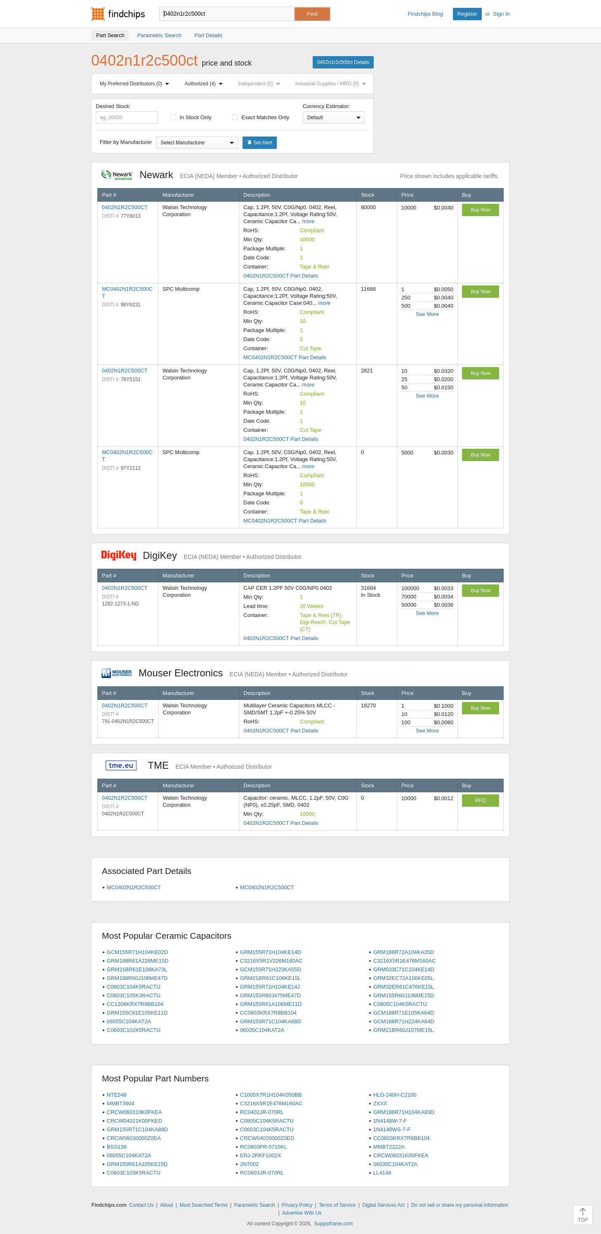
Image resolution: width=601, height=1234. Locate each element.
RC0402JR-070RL (262, 1112)
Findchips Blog (425, 14)
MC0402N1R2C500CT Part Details (284, 357)
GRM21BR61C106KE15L (270, 978)
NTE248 (117, 1095)
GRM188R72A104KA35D (403, 952)
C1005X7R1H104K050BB (271, 1095)
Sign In (501, 14)
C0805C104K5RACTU (400, 1004)
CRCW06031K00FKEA (401, 1155)
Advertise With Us (301, 1213)
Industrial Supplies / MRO (332, 83)
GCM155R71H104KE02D (137, 952)
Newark (199, 174)
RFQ (480, 800)
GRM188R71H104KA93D (403, 1112)
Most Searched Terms (203, 1205)
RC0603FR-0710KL (263, 1147)
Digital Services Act (383, 1205)
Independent (260, 83)
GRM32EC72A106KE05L (403, 978)
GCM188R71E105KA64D (403, 1013)
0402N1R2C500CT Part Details (280, 276)
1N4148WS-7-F (391, 1129)
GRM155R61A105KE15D (137, 1164)
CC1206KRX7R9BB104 (135, 1004)
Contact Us (141, 1205)
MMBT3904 (120, 1103)
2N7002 (249, 1164)
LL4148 (382, 1173)
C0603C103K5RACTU (133, 1173)
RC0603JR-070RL (262, 1173)
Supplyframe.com (333, 1224)
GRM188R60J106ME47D (137, 978)
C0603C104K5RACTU (133, 987)
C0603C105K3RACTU (133, 995)
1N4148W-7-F (390, 1121)
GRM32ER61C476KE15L (403, 987)
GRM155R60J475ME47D (270, 995)
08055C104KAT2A (129, 1021)
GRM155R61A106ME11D (271, 1004)
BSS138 (117, 1147)
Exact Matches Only (260, 117)
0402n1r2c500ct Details (343, 62)
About (166, 1205)
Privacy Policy (297, 1205)
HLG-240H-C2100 (395, 1095)
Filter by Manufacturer (126, 142)
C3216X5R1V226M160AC (271, 961)
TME (186, 765)
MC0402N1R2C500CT (134, 887)
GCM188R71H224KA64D (403, 1021)
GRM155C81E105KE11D (137, 1013)
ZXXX (380, 1103)
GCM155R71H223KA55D (270, 969)
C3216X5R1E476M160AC (404, 961)
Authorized (205, 83)
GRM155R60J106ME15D (403, 995)
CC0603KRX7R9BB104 (268, 1013)
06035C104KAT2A (262, 1030)
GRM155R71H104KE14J (270, 987)
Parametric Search (254, 1205)
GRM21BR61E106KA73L (137, 969)
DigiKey (201, 555)
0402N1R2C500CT (125, 207)
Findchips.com (118, 14)
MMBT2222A (389, 1147)
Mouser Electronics (224, 672)
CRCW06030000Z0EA (134, 1138)
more (308, 221)
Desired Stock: (127, 113)
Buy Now (480, 210)
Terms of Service (337, 1205)
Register (467, 14)
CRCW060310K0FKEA (134, 1112)
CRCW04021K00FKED (134, 1121)
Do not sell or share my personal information (459, 1205)
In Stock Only (191, 117)
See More (427, 314)
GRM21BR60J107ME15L (403, 1030)
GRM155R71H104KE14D (270, 952)
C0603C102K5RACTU (133, 1030)
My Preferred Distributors (136, 83)
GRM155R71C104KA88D (270, 1021)
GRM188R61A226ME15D (138, 961)
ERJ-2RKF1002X (260, 1155)
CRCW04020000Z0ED (267, 1138)
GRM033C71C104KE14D (403, 969)
